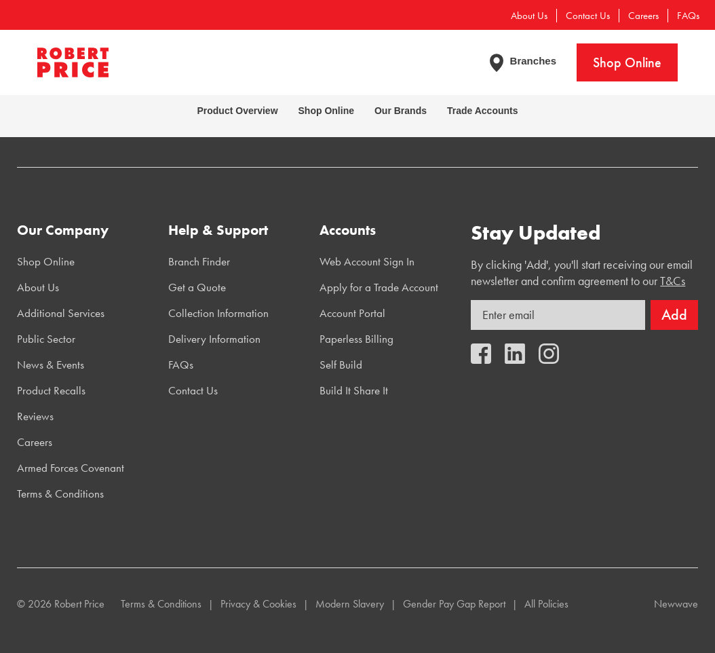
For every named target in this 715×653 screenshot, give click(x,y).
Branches (533, 61)
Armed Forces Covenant (70, 467)
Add (674, 314)
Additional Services (60, 312)
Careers (643, 15)
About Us (529, 15)
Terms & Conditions (60, 493)
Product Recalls (51, 390)
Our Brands (400, 110)
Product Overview (237, 110)
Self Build (341, 364)
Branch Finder (199, 261)
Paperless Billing (356, 338)
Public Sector (46, 338)
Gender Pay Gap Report (454, 604)
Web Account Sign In (367, 261)
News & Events (50, 364)
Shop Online (627, 62)
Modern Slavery (349, 604)
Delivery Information (214, 338)
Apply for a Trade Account (379, 287)
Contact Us (588, 15)
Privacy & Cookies (258, 604)
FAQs (688, 15)
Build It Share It (354, 390)
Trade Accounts (482, 110)
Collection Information (218, 312)
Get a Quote (197, 287)
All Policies (546, 604)
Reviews (35, 416)
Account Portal (352, 312)
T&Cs (672, 280)
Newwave (676, 604)
